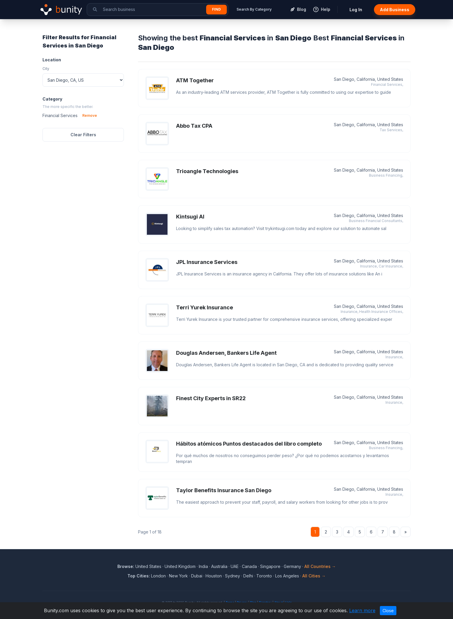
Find (216, 9)
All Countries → (320, 566)
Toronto (264, 575)
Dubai (196, 575)
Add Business (394, 9)
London (158, 575)
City (45, 68)
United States (148, 566)
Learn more (362, 610)
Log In (355, 9)
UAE (235, 566)
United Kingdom (180, 566)
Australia (219, 566)
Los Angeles (287, 575)
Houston (214, 575)
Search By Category (254, 9)
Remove (89, 115)
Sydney (232, 575)
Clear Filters (83, 134)
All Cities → (314, 575)
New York (178, 575)
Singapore (270, 566)
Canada (249, 566)
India (203, 566)
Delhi (248, 575)
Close (388, 610)
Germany (292, 566)
